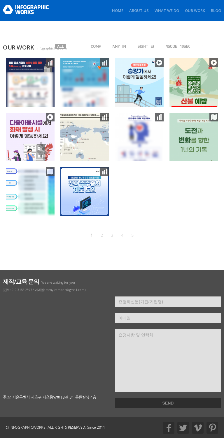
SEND (168, 403)
